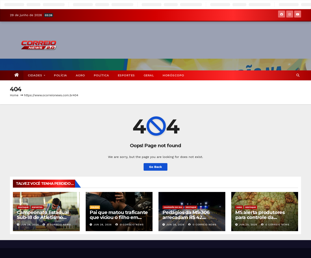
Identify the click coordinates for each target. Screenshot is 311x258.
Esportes (126, 75)
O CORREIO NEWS (57, 224)
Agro (80, 75)
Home (14, 95)
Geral (149, 75)
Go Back (155, 167)
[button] (297, 75)
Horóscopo (173, 75)
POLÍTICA (101, 75)
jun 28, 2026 (30, 224)
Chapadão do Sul (173, 207)
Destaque (23, 207)
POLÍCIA (60, 75)
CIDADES (36, 75)
